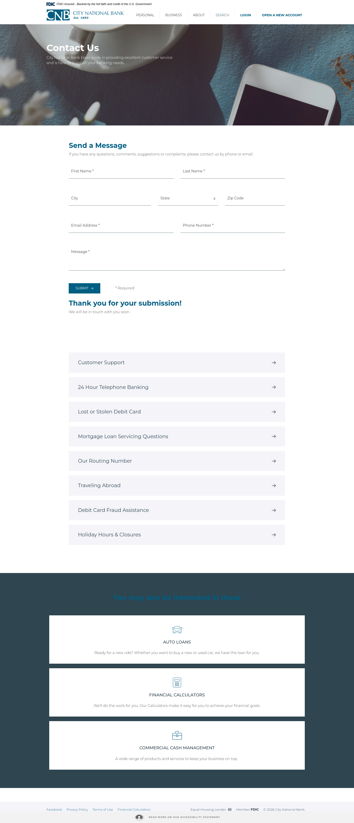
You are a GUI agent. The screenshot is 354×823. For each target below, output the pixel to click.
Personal (145, 15)
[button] (177, 362)
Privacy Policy (77, 809)
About (199, 15)
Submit (82, 288)
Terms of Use (103, 809)
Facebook (54, 809)
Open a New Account (282, 15)
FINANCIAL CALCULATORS (177, 695)
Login (245, 15)
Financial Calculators (133, 809)
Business (173, 15)
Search (222, 15)
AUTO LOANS (177, 642)
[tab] (177, 362)
